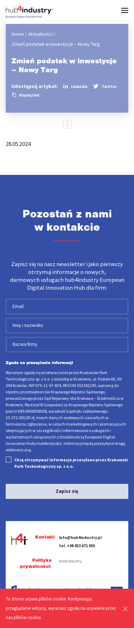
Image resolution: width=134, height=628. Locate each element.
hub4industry (70, 561)
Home (17, 34)
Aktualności (40, 34)
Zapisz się (67, 491)
